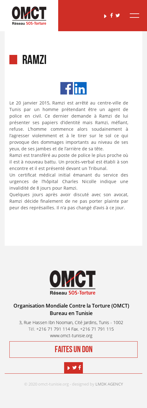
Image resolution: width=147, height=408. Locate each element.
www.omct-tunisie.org (71, 335)
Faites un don (74, 349)
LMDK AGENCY (109, 384)
